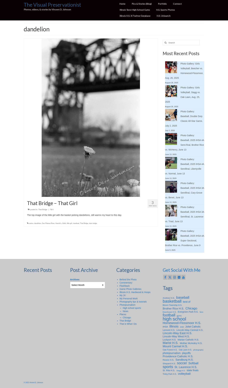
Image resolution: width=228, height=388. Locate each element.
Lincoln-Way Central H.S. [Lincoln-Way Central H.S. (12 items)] (190, 330)
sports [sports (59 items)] (168, 366)
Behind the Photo (128, 279)
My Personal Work (129, 298)
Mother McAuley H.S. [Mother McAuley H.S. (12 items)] (191, 343)
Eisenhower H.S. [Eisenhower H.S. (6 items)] (169, 312)
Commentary (126, 282)
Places (123, 314)
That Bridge (42, 209)
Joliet (64, 223)
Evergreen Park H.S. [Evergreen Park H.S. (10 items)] (188, 312)
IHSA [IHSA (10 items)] (165, 326)
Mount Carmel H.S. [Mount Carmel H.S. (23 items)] (175, 346)
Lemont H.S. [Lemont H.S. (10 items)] (169, 330)
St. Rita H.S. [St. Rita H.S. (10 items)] (169, 370)
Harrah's (58, 223)
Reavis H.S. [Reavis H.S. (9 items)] (168, 360)
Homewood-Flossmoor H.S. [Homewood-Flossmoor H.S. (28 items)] (182, 322)
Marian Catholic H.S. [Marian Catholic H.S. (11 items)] (188, 339)
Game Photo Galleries (130, 289)
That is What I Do (128, 324)
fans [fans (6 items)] (201, 312)
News (125, 311)
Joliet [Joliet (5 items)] (182, 327)
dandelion (37, 223)
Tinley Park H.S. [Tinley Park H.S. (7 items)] (170, 374)
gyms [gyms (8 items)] (179, 316)
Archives (74, 279)
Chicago (127, 317)
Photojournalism (127, 305)
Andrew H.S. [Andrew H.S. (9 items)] (169, 298)
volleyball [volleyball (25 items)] (184, 373)
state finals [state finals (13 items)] (193, 370)
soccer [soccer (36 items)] (182, 363)
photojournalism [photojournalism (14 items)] (172, 353)
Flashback (125, 286)
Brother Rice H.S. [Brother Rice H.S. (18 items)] (173, 308)
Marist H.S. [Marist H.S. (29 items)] (170, 342)
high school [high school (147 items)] (174, 319)
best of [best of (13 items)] (186, 301)
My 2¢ (123, 295)
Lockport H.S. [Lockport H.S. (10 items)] (169, 339)
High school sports (132, 308)
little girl (69, 223)
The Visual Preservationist (52, 5)
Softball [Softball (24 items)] (193, 363)
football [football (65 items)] (169, 315)
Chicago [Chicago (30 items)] (191, 308)
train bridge (93, 223)
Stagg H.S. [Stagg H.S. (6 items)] (180, 370)
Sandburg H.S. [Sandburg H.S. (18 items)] (184, 359)
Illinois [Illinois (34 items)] (173, 326)
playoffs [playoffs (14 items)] (186, 353)
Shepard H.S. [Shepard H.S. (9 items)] (169, 363)
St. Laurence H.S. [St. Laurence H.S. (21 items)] (185, 367)
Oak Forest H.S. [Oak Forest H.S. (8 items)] (170, 350)
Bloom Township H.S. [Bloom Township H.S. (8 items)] (172, 305)
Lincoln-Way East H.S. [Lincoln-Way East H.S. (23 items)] (177, 333)
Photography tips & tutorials (133, 301)
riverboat (76, 223)
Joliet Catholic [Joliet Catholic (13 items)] (193, 326)
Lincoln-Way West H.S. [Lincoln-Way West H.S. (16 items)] (176, 336)
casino (31, 223)
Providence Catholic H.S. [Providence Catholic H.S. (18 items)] (178, 356)
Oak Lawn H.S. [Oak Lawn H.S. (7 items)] (185, 350)
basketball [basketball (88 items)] (172, 301)
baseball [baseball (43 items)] (182, 297)
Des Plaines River (48, 223)
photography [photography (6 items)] (198, 350)
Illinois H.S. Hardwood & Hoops (135, 292)
